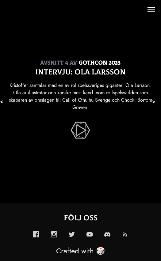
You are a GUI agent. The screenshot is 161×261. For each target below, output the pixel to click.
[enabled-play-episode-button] (80, 130)
